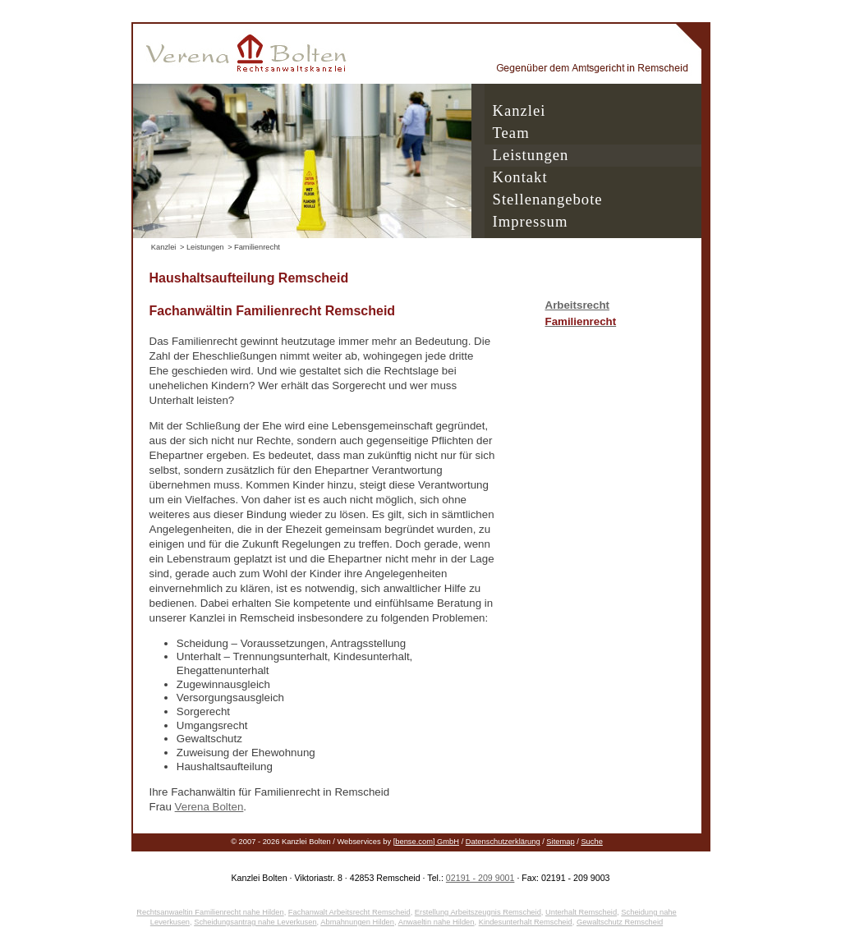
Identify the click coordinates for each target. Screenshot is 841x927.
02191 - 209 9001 (480, 878)
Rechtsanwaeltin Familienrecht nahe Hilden (209, 912)
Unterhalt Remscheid (581, 912)
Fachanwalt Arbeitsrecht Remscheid (349, 912)
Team (511, 132)
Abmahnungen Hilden (357, 922)
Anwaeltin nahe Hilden (436, 922)
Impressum (530, 221)
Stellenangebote (548, 199)
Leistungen (531, 154)
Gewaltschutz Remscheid (620, 922)
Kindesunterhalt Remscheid (525, 922)
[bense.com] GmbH (426, 842)
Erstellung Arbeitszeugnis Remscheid (478, 912)
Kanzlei (519, 110)
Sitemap (560, 842)
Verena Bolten (209, 807)
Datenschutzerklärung (503, 842)
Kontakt (520, 177)
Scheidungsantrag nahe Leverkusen (255, 922)
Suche (591, 842)
